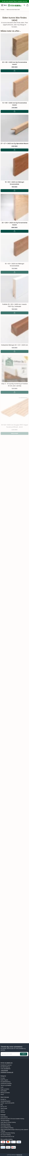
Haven (2, 1094)
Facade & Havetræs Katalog (8, 1133)
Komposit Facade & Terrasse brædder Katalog (12, 1118)
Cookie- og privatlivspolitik (7, 1103)
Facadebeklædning (5, 1081)
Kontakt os (3, 1099)
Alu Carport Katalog (6, 1134)
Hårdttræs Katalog (5, 1124)
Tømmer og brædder (6, 1085)
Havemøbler (4, 1090)
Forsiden (2, 9)
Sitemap (3, 1112)
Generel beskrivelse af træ (7, 1136)
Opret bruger (4, 1108)
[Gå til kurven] (27, 5)
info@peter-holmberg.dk (7, 1072)
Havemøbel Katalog (6, 1126)
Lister (2, 1087)
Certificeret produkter (6, 1083)
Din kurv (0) (4, 1106)
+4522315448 (4, 1070)
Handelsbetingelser (6, 1101)
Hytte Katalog (4, 1116)
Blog (2, 1104)
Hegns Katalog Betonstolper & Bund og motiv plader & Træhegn (14, 1130)
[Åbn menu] (4, 5)
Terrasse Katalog (5, 1120)
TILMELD (23, 1054)
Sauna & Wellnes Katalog (7, 1127)
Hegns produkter (5, 1089)
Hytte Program (4, 1080)
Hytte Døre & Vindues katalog (8, 1122)
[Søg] (24, 5)
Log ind (2, 1110)
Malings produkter (5, 1092)
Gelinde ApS (19, 1154)
